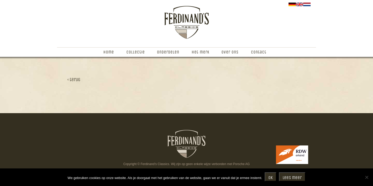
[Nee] (366, 177)
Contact (258, 52)
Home (108, 52)
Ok (270, 177)
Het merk (200, 52)
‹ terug (73, 79)
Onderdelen (168, 52)
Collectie (135, 52)
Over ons (230, 52)
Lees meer (292, 177)
